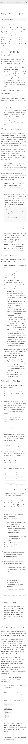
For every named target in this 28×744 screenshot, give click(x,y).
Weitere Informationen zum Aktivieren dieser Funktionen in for (14, 419)
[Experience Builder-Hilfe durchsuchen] (12, 2)
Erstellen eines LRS (21, 163)
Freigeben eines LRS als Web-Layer (16, 165)
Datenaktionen (21, 631)
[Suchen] (26, 2)
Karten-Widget (9, 135)
